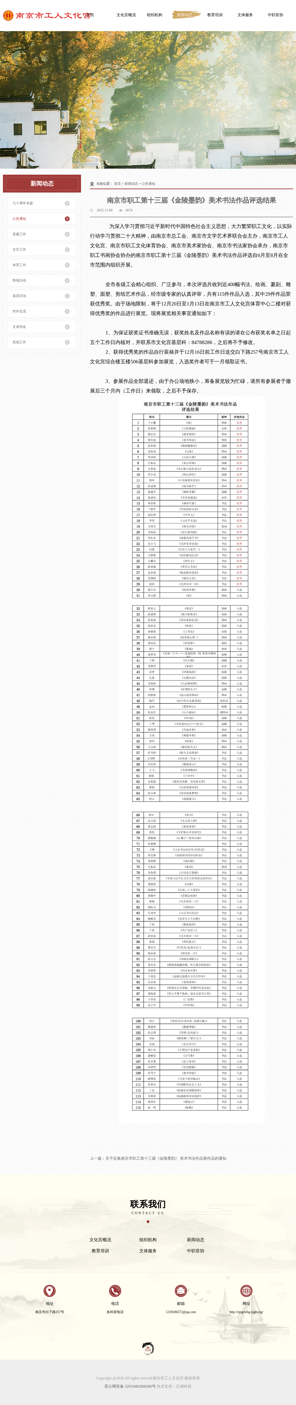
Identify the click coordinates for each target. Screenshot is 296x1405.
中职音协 (275, 15)
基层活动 (19, 296)
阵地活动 (19, 280)
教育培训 (215, 15)
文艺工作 (19, 249)
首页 (90, 15)
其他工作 (19, 342)
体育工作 (19, 265)
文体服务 (245, 15)
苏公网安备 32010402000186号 (130, 1386)
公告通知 (19, 218)
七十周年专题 (23, 203)
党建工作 (19, 234)
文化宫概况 (126, 15)
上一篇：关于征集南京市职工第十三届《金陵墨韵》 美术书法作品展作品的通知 (158, 1158)
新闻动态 (184, 15)
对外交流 (19, 311)
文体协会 (19, 327)
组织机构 (154, 15)
